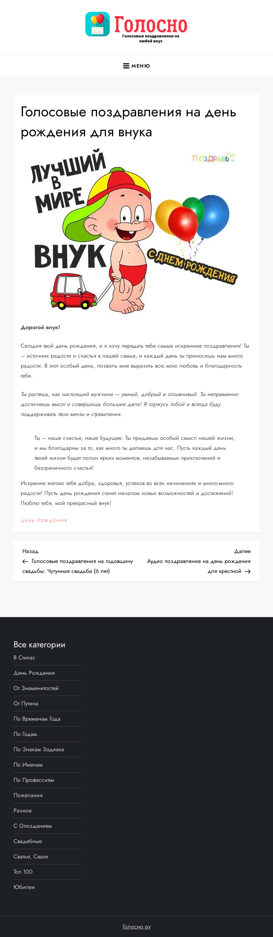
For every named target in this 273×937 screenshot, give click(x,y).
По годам (25, 734)
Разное (23, 810)
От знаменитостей (36, 688)
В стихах (24, 657)
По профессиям (34, 780)
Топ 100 (23, 872)
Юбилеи (24, 887)
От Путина (26, 703)
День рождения (44, 521)
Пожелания (28, 795)
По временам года (37, 719)
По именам (28, 764)
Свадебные (28, 841)
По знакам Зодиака (39, 749)
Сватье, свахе (31, 856)
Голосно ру (137, 926)
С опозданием (33, 826)
